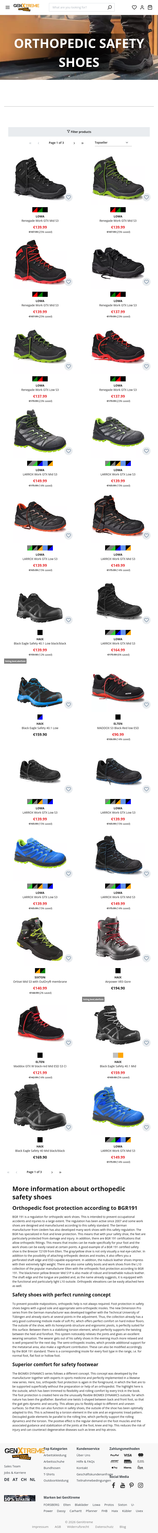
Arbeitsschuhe (54, 1461)
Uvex (139, 1511)
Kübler (127, 1511)
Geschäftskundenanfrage (95, 1474)
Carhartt (76, 1511)
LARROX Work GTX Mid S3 (40, 472)
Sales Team (12, 1466)
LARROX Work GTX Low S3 (118, 472)
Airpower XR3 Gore (118, 979)
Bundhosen (52, 1468)
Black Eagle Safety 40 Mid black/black (40, 1148)
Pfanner (91, 1511)
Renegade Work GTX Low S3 (118, 303)
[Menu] (7, 7)
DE (6, 1479)
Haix (115, 1511)
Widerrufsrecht (78, 1527)
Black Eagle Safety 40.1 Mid (118, 1064)
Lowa (96, 1505)
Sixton (122, 1505)
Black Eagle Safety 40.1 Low (40, 726)
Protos (109, 1505)
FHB (104, 1511)
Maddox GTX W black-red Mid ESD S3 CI (40, 1064)
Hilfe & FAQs (86, 1461)
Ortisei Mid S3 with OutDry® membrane (40, 979)
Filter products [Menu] (79, 131)
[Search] (109, 7)
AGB (58, 1527)
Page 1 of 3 (56, 143)
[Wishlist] (134, 7)
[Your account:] (142, 7)
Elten (67, 1505)
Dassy (61, 1511)
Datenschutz (104, 1527)
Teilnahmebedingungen (94, 1480)
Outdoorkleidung (56, 1480)
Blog (123, 1527)
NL (32, 1479)
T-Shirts (49, 1474)
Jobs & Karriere (15, 1472)
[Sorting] (113, 142)
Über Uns (83, 1455)
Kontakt (82, 1468)
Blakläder (81, 1505)
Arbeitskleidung (55, 1455)
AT (15, 1479)
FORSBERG (51, 1505)
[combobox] (77, 7)
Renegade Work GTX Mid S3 (39, 218)
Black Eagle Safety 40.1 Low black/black (40, 641)
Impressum (40, 1527)
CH (24, 1479)
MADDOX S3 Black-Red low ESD (118, 726)
